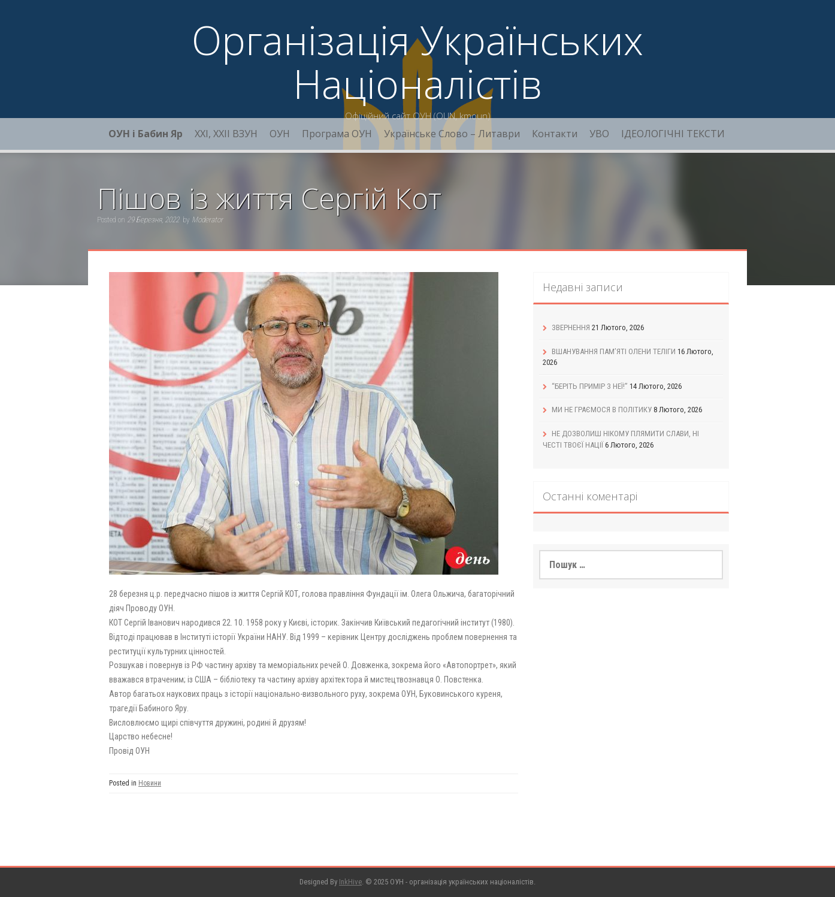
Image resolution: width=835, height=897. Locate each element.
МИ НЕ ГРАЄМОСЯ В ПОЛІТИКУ (602, 409)
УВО (599, 133)
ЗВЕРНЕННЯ (571, 327)
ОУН (280, 133)
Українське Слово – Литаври (452, 133)
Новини (149, 783)
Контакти (554, 133)
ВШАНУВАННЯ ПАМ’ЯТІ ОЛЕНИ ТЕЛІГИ (614, 351)
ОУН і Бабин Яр (145, 133)
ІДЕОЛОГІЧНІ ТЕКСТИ (673, 133)
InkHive (350, 881)
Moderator (207, 219)
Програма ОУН (337, 133)
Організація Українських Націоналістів (417, 61)
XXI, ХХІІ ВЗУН (226, 133)
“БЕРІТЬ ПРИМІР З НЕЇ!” (590, 386)
